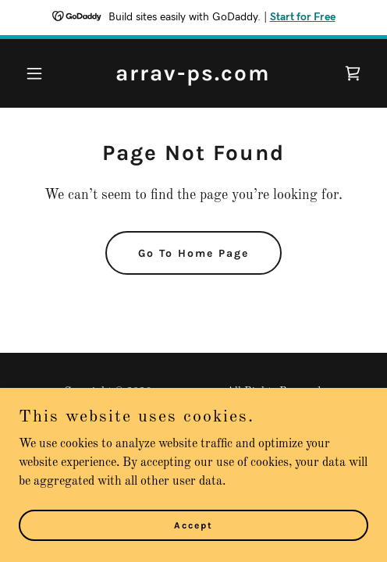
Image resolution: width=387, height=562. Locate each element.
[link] (193, 77)
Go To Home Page (193, 253)
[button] (45, 73)
